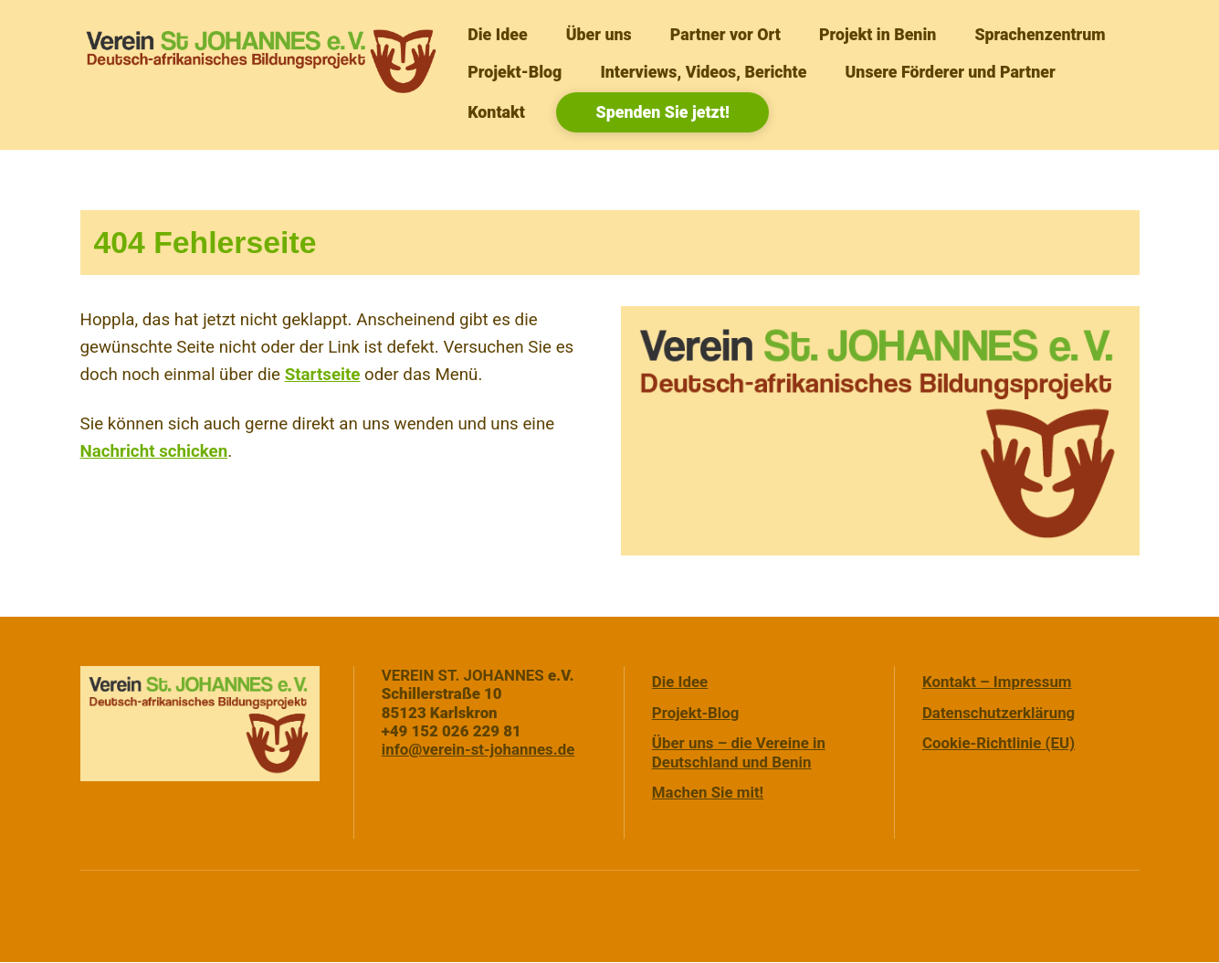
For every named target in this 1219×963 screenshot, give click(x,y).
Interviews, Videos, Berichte (703, 71)
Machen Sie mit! (707, 793)
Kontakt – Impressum (997, 681)
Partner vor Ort (725, 34)
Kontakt (496, 112)
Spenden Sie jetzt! (663, 112)
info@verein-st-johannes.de (478, 750)
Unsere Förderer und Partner (951, 71)
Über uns (599, 34)
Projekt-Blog (515, 71)
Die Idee (497, 34)
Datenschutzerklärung (998, 713)
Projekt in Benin (877, 34)
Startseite (323, 375)
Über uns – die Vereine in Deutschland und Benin (738, 753)
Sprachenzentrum (1039, 34)
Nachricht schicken (154, 451)
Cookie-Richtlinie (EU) (998, 744)
